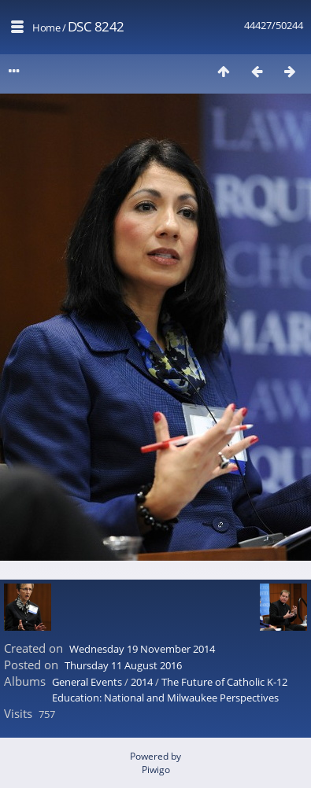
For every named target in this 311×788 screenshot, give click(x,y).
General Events (87, 682)
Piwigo (156, 769)
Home (46, 27)
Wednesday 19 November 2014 (142, 649)
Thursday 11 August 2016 (123, 665)
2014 (142, 682)
